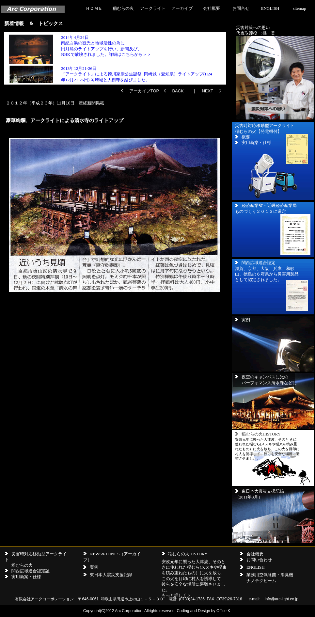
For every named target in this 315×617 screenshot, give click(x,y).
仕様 (37, 576)
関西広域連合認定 (259, 262)
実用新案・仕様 (256, 142)
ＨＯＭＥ (94, 8)
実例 (242, 319)
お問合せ (240, 8)
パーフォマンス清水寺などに (269, 382)
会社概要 (211, 8)
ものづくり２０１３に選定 (260, 211)
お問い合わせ (259, 559)
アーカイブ (182, 8)
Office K (223, 611)
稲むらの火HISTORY (187, 553)
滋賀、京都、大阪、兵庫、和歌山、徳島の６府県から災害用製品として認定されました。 (267, 274)
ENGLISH (270, 8)
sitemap (299, 8)
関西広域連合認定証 (30, 570)
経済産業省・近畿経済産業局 (269, 205)
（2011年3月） (248, 497)
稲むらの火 (123, 8)
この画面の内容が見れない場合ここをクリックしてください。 (114, 58)
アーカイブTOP (146, 90)
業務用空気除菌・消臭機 (269, 574)
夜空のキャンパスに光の (265, 376)
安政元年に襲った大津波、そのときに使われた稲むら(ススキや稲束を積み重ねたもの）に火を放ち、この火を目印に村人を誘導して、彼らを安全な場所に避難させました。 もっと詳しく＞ (194, 578)
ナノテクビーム (261, 580)
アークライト (152, 8)
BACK (177, 90)
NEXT (207, 90)
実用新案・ (22, 576)
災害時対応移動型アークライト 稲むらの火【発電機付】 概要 (264, 131)
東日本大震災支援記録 (263, 491)
